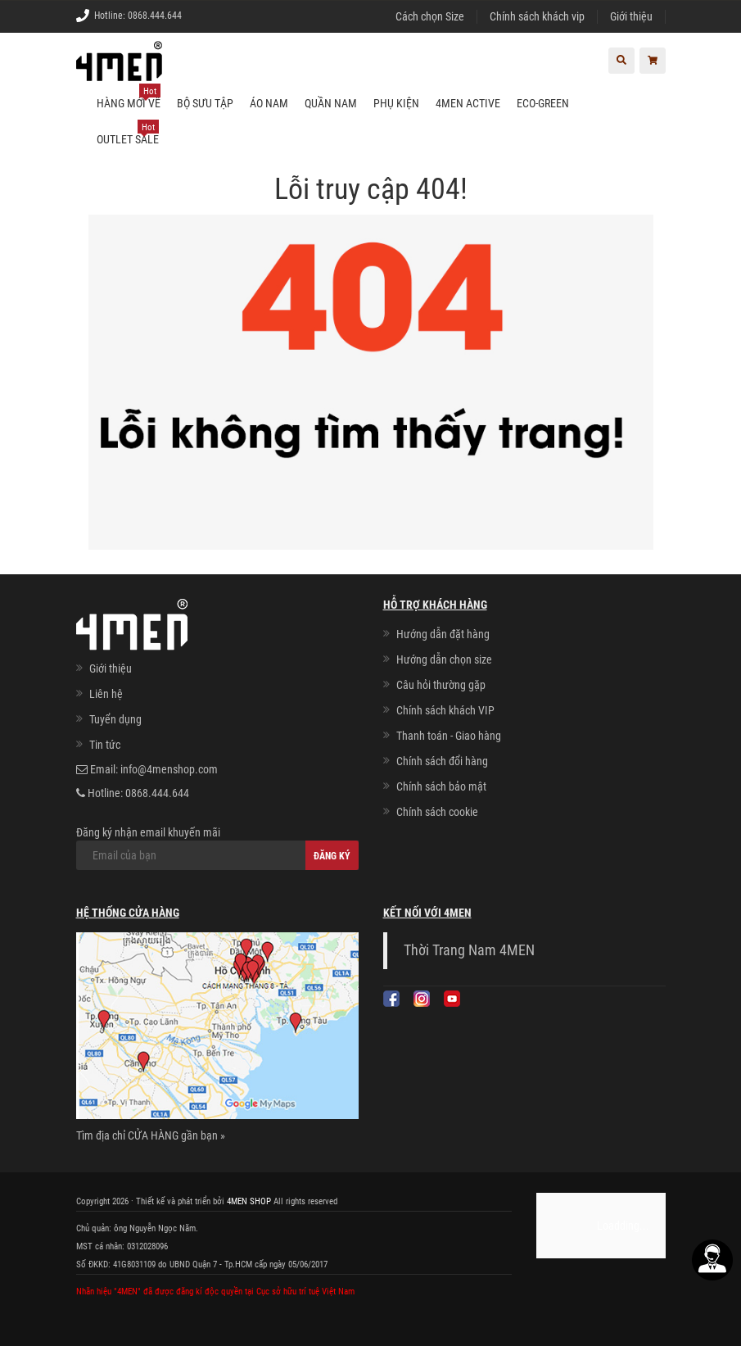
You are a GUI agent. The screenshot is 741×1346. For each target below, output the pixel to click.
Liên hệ (106, 693)
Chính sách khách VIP (445, 710)
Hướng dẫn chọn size (444, 659)
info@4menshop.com (169, 769)
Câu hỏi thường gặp (441, 684)
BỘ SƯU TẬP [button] (205, 103)
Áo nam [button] (269, 103)
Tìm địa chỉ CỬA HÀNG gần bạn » (150, 1135)
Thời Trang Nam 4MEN (469, 950)
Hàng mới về (128, 97)
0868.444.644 (155, 15)
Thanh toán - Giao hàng (448, 735)
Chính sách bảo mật (441, 786)
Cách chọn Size (429, 16)
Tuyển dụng (115, 719)
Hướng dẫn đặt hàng (443, 634)
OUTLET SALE (128, 133)
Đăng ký (332, 856)
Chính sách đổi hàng (442, 761)
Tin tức (104, 744)
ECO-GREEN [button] (543, 103)
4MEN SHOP (249, 1201)
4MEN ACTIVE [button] (468, 103)
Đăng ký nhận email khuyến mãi (217, 848)
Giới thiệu (631, 16)
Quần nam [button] (331, 103)
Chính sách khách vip (537, 16)
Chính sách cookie (437, 811)
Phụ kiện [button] (396, 103)
